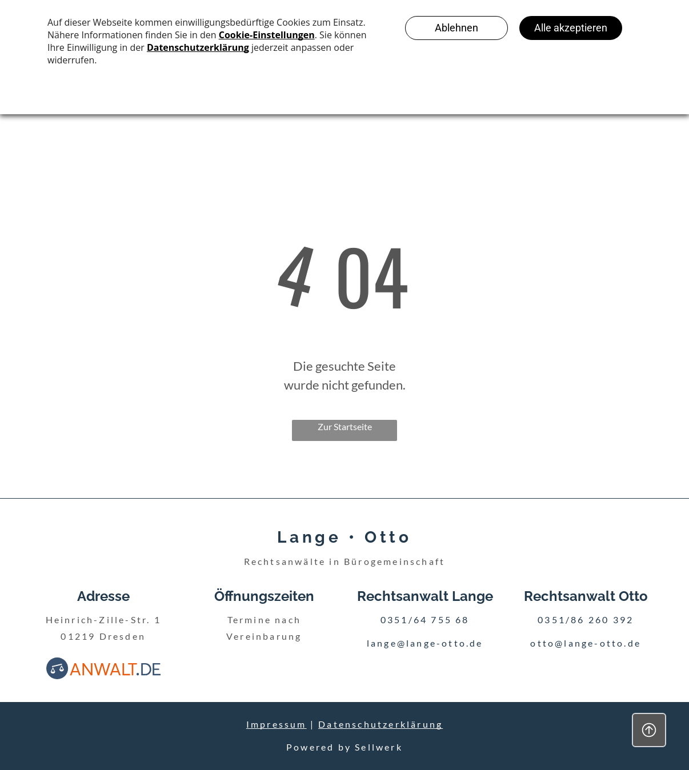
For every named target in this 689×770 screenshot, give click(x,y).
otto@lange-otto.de (585, 642)
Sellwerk (379, 746)
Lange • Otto (344, 537)
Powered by (318, 746)
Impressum (276, 724)
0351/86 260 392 (586, 619)
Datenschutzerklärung (380, 724)
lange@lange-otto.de (425, 642)
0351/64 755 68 (425, 619)
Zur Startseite (345, 426)
